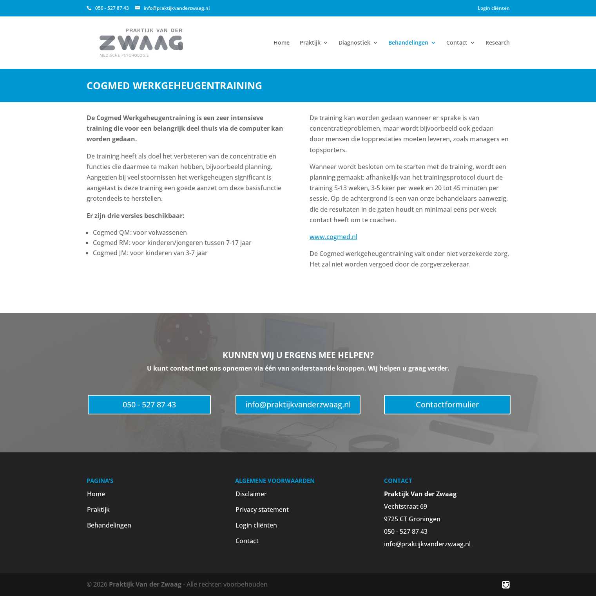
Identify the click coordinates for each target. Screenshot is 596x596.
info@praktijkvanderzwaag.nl (298, 404)
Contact (456, 43)
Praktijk (310, 43)
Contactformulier (447, 404)
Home (282, 43)
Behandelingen (408, 43)
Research (497, 43)
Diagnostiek (354, 43)
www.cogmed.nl (333, 236)
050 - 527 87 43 (149, 404)
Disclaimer (251, 494)
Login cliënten (494, 8)
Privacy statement (262, 509)
